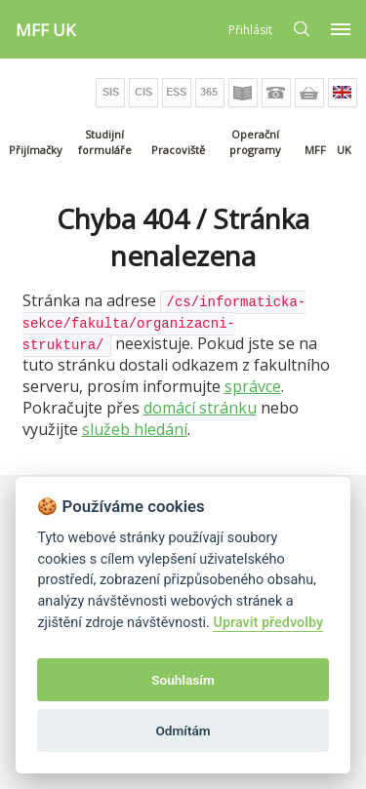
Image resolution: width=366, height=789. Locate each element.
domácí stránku (200, 407)
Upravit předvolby (268, 622)
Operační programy (255, 142)
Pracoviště (178, 149)
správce (252, 386)
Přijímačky (35, 149)
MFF (315, 149)
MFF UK (45, 30)
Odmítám (182, 730)
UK (344, 149)
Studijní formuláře (105, 142)
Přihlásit (250, 29)
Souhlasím (182, 680)
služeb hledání (134, 429)
